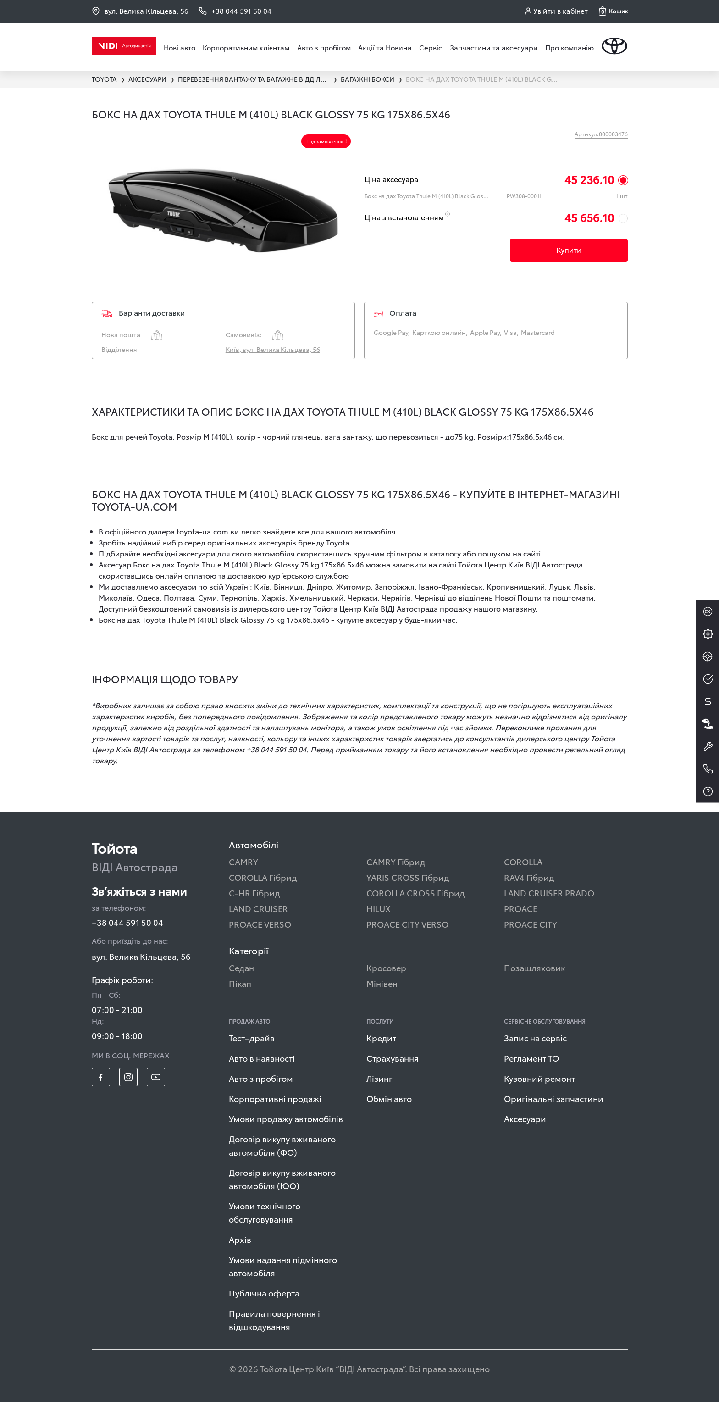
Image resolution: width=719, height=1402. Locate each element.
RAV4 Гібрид (529, 877)
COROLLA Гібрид (263, 877)
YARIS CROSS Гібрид (407, 877)
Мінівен (382, 983)
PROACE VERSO (260, 923)
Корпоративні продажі (275, 1098)
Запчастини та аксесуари (494, 47)
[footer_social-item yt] (156, 1077)
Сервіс (430, 47)
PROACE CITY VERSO (407, 923)
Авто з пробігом (324, 47)
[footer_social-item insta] (128, 1077)
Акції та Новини (385, 47)
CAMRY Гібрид (395, 861)
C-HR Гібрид (254, 892)
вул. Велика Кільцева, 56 (140, 11)
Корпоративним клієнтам (246, 47)
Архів (240, 1239)
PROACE (520, 908)
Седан (241, 967)
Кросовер (386, 967)
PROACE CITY (530, 923)
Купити (568, 249)
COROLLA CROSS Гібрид (415, 892)
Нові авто (179, 47)
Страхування (392, 1057)
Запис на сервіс (535, 1037)
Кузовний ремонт (539, 1078)
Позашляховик (534, 967)
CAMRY (243, 861)
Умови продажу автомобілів (286, 1118)
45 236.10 (589, 179)
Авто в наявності (262, 1057)
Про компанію (569, 47)
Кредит (381, 1037)
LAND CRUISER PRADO (549, 892)
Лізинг (379, 1078)
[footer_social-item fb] (101, 1077)
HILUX (378, 908)
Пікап (240, 983)
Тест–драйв (252, 1037)
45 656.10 (589, 217)
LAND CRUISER (258, 908)
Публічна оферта (264, 1292)
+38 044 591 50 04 (127, 922)
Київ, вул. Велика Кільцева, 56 (273, 349)
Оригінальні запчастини (553, 1098)
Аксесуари (525, 1118)
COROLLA (523, 861)
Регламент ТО (531, 1057)
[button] (613, 11)
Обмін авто (389, 1098)
